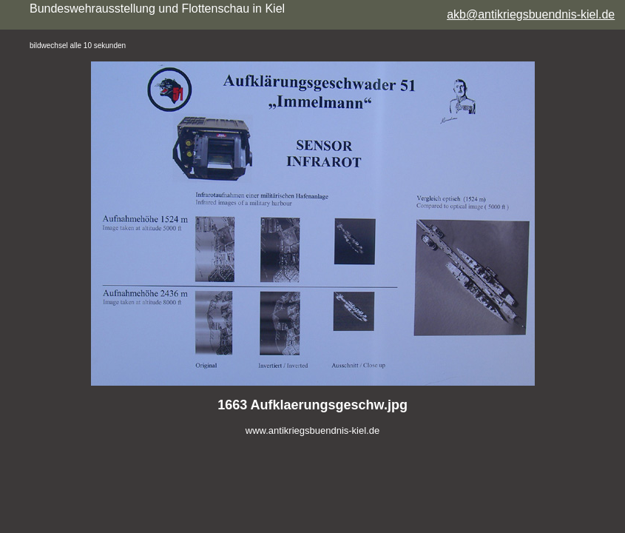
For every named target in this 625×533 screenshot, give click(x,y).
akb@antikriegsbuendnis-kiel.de (531, 14)
